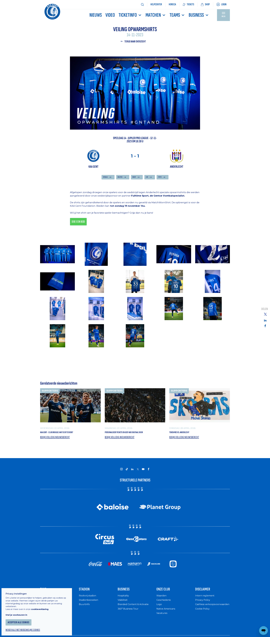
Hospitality (124, 605)
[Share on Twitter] (265, 314)
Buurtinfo (84, 614)
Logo (159, 614)
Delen (264, 309)
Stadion (86, 598)
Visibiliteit (124, 609)
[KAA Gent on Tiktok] (127, 476)
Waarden (162, 605)
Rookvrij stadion (89, 605)
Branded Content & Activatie (135, 614)
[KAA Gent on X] (137, 476)
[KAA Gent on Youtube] (143, 476)
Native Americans (167, 618)
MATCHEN (156, 15)
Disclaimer (206, 598)
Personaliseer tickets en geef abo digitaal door (132, 436)
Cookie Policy (203, 621)
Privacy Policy (203, 609)
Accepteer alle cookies (22, 619)
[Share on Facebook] (265, 326)
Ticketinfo (130, 15)
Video (110, 15)
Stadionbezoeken (89, 609)
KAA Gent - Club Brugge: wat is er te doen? (66, 434)
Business (199, 15)
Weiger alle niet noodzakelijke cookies (27, 627)
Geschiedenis (164, 609)
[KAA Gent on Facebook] (148, 476)
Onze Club (166, 598)
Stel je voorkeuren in (19, 611)
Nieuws (95, 15)
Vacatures (162, 623)
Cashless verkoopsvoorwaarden (208, 616)
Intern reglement (205, 605)
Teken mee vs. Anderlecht (185, 434)
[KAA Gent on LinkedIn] (132, 476)
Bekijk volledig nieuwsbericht (56, 445)
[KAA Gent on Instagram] (121, 476)
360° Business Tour (129, 618)
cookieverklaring (42, 606)
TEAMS (177, 15)
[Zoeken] (142, 4)
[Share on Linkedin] (265, 320)
